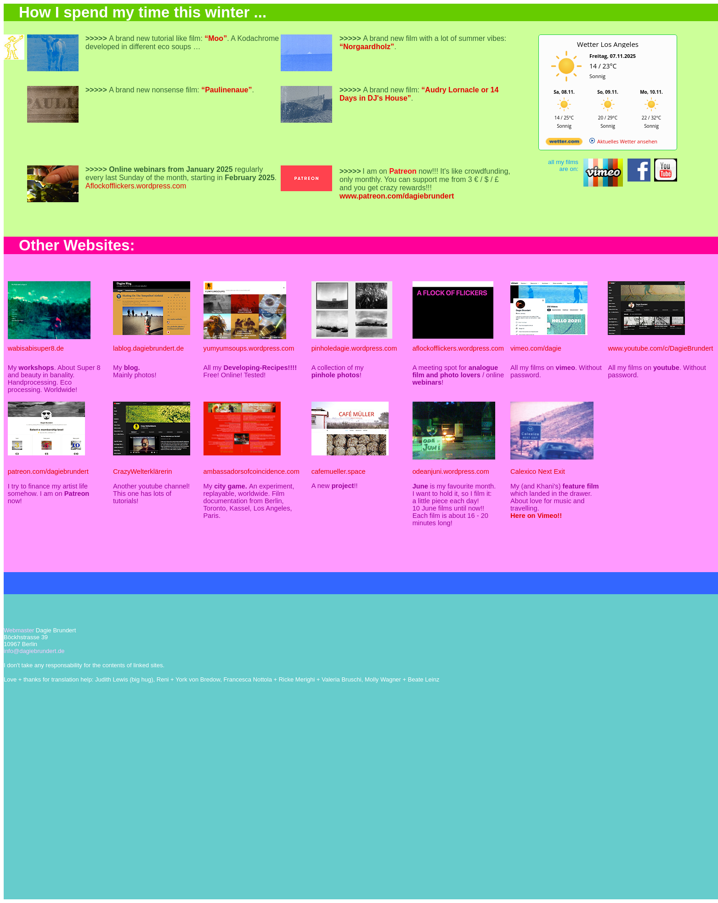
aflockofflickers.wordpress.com (458, 348)
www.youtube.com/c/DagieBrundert (660, 348)
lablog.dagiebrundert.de (148, 348)
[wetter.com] (564, 143)
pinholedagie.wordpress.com (354, 348)
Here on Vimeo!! (536, 515)
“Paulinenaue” (226, 90)
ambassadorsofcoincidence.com (252, 471)
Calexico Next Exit (537, 471)
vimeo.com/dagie (535, 348)
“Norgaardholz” (366, 47)
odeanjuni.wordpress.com (451, 471)
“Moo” (215, 38)
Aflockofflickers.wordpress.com (135, 186)
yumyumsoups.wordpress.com (249, 348)
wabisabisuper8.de (36, 348)
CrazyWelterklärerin (142, 471)
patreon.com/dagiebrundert (48, 471)
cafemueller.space (338, 471)
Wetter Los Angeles (608, 44)
